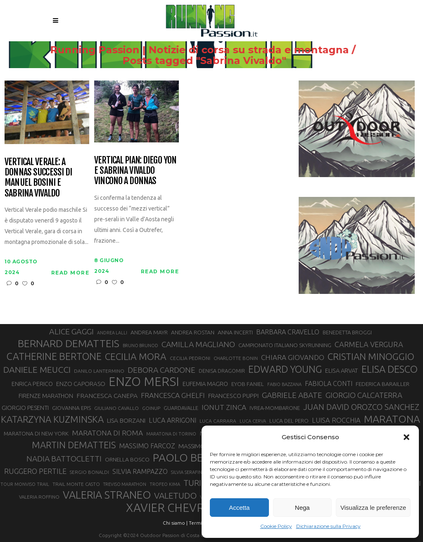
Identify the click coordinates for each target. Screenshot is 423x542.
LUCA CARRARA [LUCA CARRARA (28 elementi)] (218, 421)
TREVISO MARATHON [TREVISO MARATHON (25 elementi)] (124, 484)
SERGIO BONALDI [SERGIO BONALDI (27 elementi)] (89, 472)
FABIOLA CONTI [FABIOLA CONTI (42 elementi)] (328, 383)
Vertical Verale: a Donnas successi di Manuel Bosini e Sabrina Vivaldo (38, 177)
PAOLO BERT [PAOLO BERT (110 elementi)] (184, 457)
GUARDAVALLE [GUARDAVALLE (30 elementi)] (181, 408)
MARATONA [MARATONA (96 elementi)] (392, 419)
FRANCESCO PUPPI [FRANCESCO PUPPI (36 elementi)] (233, 395)
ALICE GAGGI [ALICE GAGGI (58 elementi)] (71, 331)
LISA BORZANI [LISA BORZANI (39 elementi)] (126, 420)
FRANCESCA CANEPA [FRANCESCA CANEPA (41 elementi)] (107, 395)
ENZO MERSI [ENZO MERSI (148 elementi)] (144, 381)
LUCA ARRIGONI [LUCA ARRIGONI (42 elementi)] (172, 420)
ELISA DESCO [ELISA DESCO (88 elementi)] (389, 369)
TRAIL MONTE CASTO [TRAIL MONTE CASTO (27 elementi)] (76, 484)
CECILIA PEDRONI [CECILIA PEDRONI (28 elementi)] (190, 358)
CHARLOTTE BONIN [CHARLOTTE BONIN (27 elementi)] (236, 358)
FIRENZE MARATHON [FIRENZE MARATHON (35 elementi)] (46, 396)
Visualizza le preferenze (373, 507)
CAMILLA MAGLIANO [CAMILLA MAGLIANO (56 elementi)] (198, 344)
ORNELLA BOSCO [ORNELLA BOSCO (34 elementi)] (127, 459)
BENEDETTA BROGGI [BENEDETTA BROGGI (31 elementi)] (347, 332)
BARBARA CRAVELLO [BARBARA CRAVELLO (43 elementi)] (287, 332)
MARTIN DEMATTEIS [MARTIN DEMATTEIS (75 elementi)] (74, 445)
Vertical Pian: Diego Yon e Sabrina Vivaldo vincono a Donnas (135, 170)
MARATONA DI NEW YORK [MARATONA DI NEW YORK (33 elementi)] (36, 433)
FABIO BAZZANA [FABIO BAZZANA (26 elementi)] (284, 384)
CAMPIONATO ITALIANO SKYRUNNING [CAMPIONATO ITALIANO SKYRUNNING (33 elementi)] (284, 345)
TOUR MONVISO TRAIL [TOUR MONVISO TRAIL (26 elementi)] (24, 484)
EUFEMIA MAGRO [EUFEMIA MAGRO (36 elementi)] (205, 383)
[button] (406, 437)
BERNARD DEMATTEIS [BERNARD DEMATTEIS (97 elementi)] (68, 343)
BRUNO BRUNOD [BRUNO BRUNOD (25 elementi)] (140, 345)
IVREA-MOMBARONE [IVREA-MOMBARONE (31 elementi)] (275, 408)
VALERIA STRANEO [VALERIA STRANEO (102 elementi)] (107, 495)
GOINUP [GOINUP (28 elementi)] (151, 408)
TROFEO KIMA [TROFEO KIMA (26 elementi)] (165, 484)
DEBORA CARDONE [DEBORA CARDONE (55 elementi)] (161, 369)
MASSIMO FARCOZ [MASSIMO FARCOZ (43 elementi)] (147, 446)
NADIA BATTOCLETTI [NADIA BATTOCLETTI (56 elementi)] (64, 458)
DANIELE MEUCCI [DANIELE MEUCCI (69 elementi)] (37, 369)
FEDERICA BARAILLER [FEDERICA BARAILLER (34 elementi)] (382, 384)
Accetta (239, 507)
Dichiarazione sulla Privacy (328, 526)
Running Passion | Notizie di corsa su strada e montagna (199, 50)
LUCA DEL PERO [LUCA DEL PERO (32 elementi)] (289, 421)
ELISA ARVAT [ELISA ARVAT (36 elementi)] (341, 370)
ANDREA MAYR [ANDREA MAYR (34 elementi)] (149, 332)
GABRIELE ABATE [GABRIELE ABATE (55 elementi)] (292, 395)
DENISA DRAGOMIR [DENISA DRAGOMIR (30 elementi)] (222, 371)
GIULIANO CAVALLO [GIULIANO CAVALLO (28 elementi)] (116, 408)
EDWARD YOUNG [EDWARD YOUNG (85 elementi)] (285, 369)
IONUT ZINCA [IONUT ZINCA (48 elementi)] (224, 407)
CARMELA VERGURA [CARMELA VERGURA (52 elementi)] (369, 344)
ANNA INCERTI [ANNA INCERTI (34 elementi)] (235, 332)
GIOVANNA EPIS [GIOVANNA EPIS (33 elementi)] (71, 408)
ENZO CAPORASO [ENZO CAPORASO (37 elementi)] (80, 383)
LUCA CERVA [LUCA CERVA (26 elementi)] (253, 421)
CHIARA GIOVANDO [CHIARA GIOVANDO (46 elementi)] (292, 357)
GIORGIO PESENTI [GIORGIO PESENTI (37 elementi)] (25, 407)
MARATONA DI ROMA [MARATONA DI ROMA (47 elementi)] (107, 433)
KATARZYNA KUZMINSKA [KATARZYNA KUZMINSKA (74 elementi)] (52, 419)
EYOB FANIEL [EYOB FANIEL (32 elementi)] (247, 384)
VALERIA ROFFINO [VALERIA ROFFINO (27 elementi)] (39, 496)
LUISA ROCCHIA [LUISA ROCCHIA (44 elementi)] (336, 420)
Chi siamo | (175, 522)
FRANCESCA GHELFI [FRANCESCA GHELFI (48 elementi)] (173, 395)
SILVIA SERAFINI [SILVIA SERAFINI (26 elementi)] (187, 472)
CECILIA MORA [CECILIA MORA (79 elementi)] (135, 356)
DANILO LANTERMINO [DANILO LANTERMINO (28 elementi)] (99, 371)
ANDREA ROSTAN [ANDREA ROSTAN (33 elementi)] (192, 332)
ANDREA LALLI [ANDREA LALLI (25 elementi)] (112, 332)
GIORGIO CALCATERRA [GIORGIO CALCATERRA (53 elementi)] (364, 395)
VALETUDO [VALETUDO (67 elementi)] (175, 495)
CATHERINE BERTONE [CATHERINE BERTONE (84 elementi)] (54, 356)
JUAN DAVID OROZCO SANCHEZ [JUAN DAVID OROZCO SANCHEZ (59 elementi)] (361, 407)
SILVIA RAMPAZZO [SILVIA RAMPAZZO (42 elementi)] (140, 471)
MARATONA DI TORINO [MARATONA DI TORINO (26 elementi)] (171, 433)
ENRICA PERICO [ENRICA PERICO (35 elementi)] (32, 384)
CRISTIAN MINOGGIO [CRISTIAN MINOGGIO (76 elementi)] (371, 356)
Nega (302, 507)
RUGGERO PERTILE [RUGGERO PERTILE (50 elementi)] (35, 471)
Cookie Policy (276, 526)
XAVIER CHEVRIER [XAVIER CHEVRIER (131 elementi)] (173, 507)
